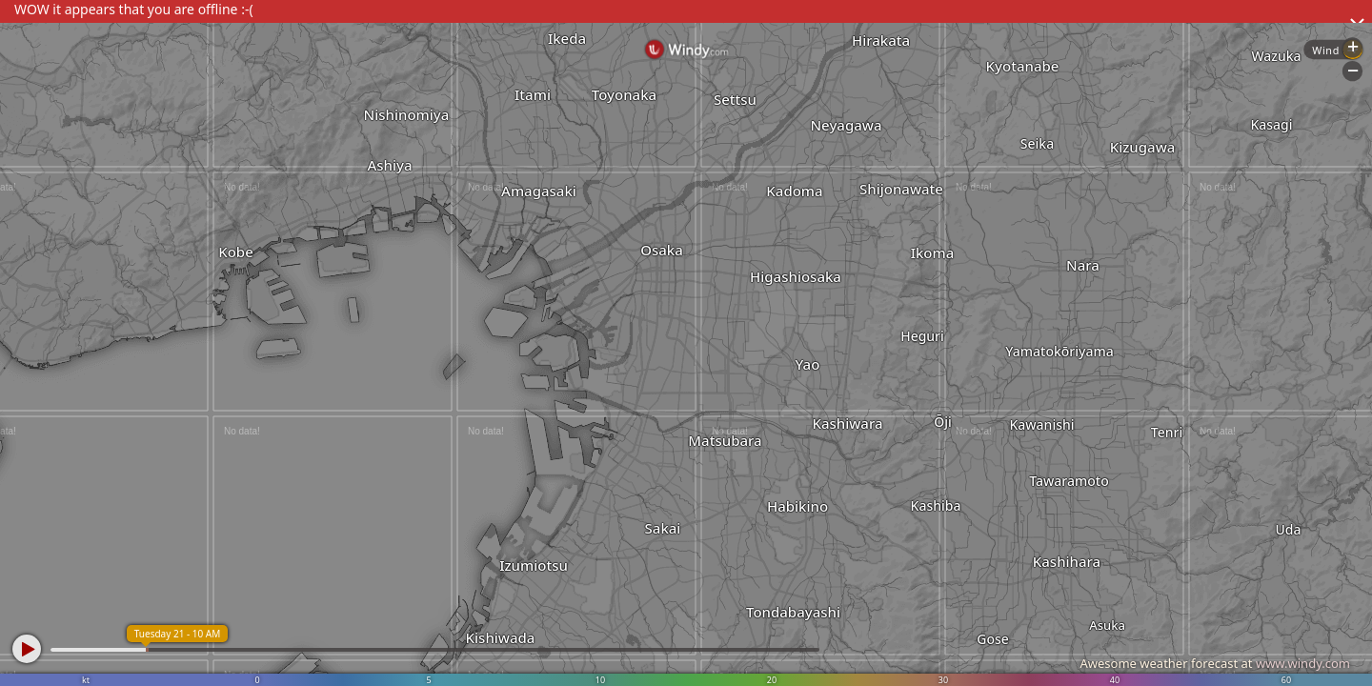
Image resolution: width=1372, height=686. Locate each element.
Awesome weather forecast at (1214, 663)
